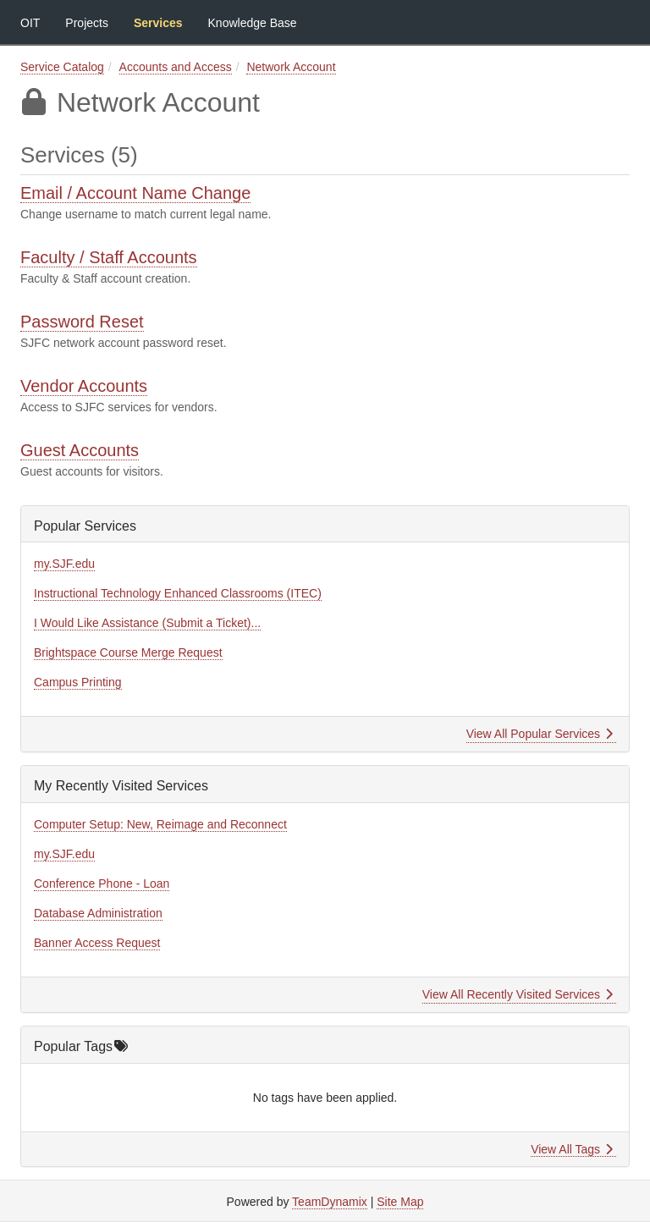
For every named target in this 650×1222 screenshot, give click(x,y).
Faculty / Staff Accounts (108, 257)
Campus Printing (78, 682)
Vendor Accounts (83, 386)
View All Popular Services (539, 733)
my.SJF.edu (64, 563)
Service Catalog (62, 67)
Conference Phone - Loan (101, 883)
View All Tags (572, 1149)
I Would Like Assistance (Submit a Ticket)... (147, 623)
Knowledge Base (252, 23)
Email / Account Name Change (135, 193)
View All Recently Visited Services (517, 994)
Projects (86, 23)
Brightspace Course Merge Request (128, 652)
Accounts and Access (175, 67)
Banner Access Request (97, 943)
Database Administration (98, 913)
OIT (30, 23)
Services (158, 23)
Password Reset (82, 321)
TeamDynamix (329, 1201)
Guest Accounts (79, 450)
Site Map (400, 1201)
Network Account (290, 67)
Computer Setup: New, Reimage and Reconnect (160, 824)
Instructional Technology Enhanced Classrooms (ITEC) (178, 593)
